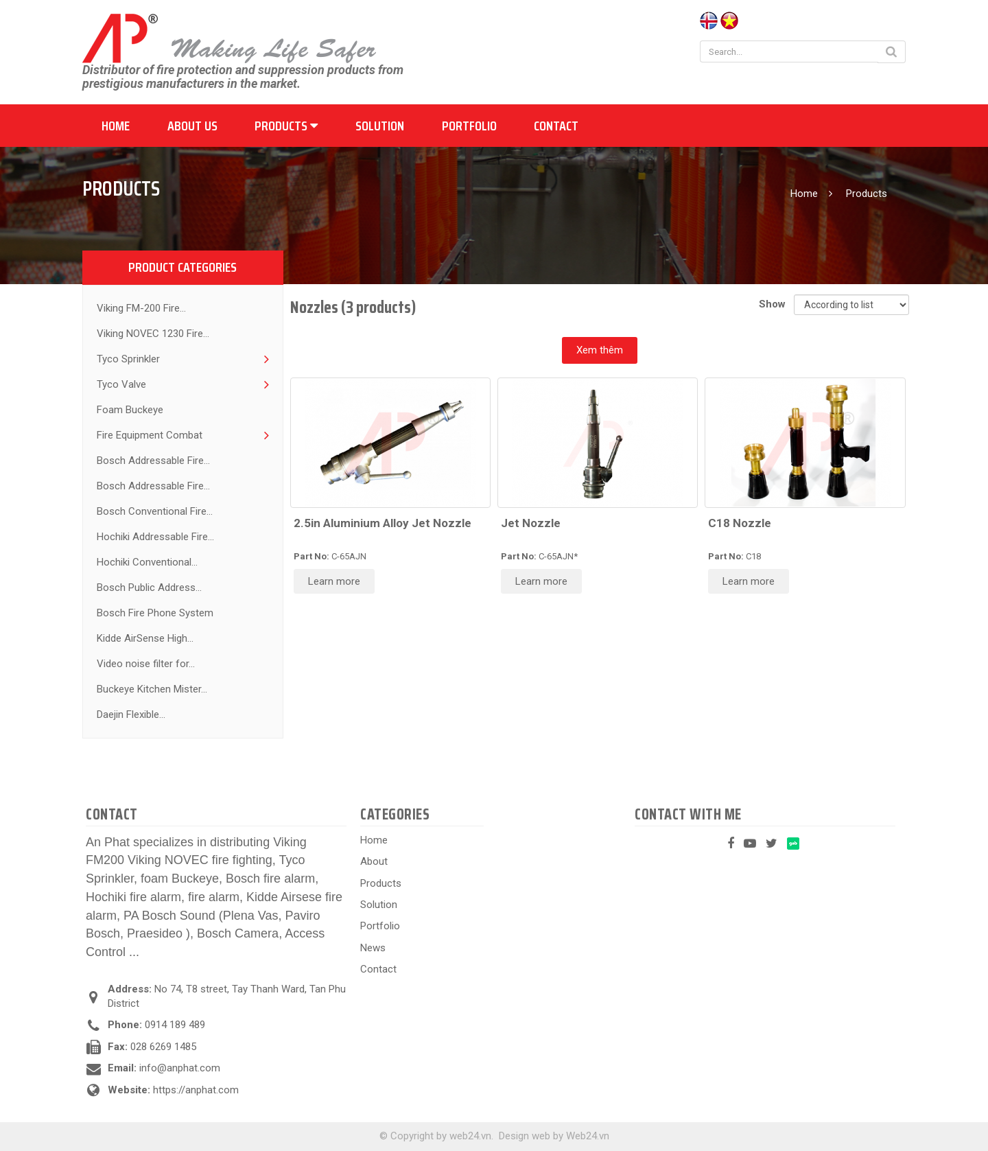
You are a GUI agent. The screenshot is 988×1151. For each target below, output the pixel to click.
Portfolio (469, 126)
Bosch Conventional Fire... (155, 511)
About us (192, 126)
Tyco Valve (121, 384)
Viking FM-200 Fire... (141, 308)
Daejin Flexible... (131, 714)
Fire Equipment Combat (149, 435)
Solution (379, 126)
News (373, 948)
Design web (524, 1136)
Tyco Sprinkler (128, 359)
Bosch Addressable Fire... (153, 460)
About (374, 861)
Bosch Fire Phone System (155, 613)
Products (286, 126)
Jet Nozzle (531, 523)
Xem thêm (599, 350)
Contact (556, 126)
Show (775, 304)
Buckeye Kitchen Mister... (152, 689)
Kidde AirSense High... (145, 638)
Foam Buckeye (130, 410)
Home (116, 126)
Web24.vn (587, 1136)
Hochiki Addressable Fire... (155, 537)
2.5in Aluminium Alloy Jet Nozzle (382, 523)
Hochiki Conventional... (147, 562)
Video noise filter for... (146, 664)
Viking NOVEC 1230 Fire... (153, 333)
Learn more (334, 581)
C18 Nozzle (739, 523)
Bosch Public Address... (149, 587)
